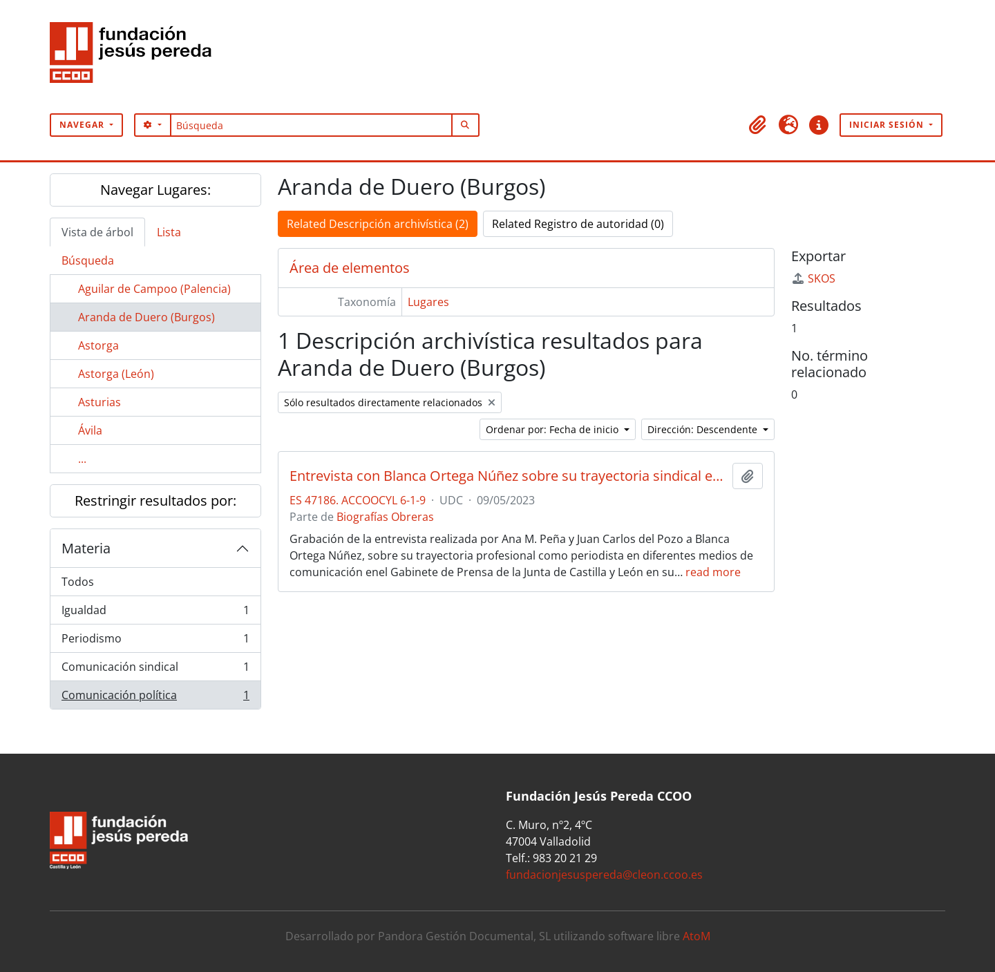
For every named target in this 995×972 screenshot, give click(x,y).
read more (713, 572)
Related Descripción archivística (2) (377, 223)
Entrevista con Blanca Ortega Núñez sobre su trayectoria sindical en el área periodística (508, 476)
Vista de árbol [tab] (97, 232)
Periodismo (155, 641)
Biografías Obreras (385, 516)
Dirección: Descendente (703, 429)
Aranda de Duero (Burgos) (146, 317)
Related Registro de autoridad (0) (578, 223)
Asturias (99, 402)
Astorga (98, 345)
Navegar (83, 125)
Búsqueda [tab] (87, 260)
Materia (86, 548)
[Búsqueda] (311, 125)
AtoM (696, 936)
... (82, 458)
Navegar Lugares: (155, 189)
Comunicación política (155, 698)
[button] (758, 125)
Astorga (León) (116, 373)
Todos (77, 581)
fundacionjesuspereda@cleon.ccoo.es (604, 874)
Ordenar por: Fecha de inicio (553, 429)
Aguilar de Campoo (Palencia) (154, 288)
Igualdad (155, 613)
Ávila (90, 430)
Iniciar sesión (888, 125)
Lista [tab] (169, 232)
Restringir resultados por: (155, 500)
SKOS (813, 278)
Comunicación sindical (155, 669)
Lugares (428, 301)
